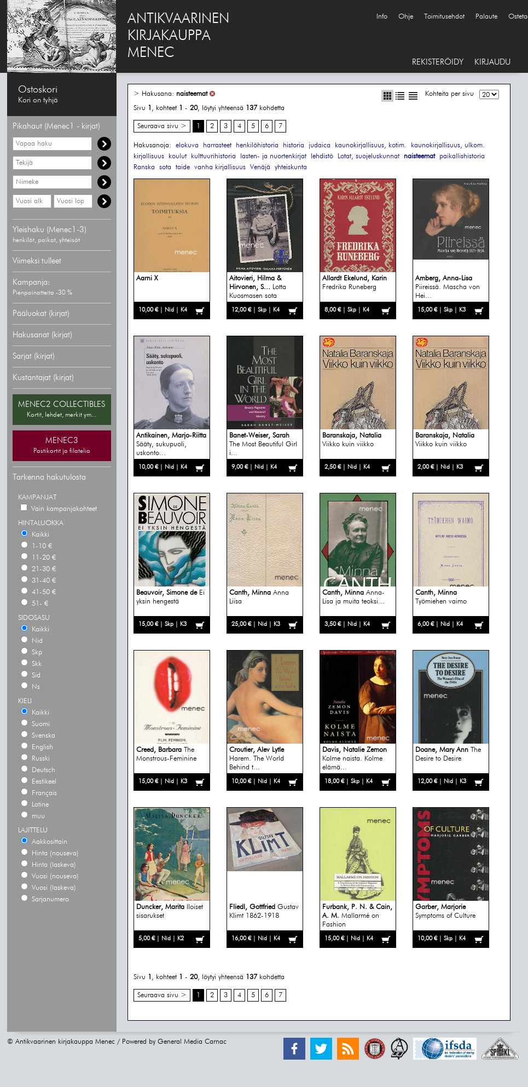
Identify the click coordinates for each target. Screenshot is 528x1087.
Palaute (486, 16)
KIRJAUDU (492, 62)
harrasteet (217, 145)
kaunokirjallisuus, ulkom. (448, 145)
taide (183, 167)
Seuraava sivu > (162, 126)
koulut (178, 156)
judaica (319, 145)
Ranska (144, 167)
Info (381, 16)
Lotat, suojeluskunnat (368, 156)
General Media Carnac (192, 1041)
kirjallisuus (149, 156)
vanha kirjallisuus (220, 167)
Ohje (405, 16)
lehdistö (322, 156)
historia (293, 145)
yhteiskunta (291, 167)
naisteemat (191, 93)
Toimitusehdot (444, 16)
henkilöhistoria (257, 145)
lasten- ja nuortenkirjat (273, 156)
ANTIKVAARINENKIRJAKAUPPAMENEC (178, 36)
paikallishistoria (462, 156)
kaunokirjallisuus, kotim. (371, 145)
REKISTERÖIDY (437, 62)
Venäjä (260, 167)
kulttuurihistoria (213, 156)
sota (165, 167)
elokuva (187, 145)
